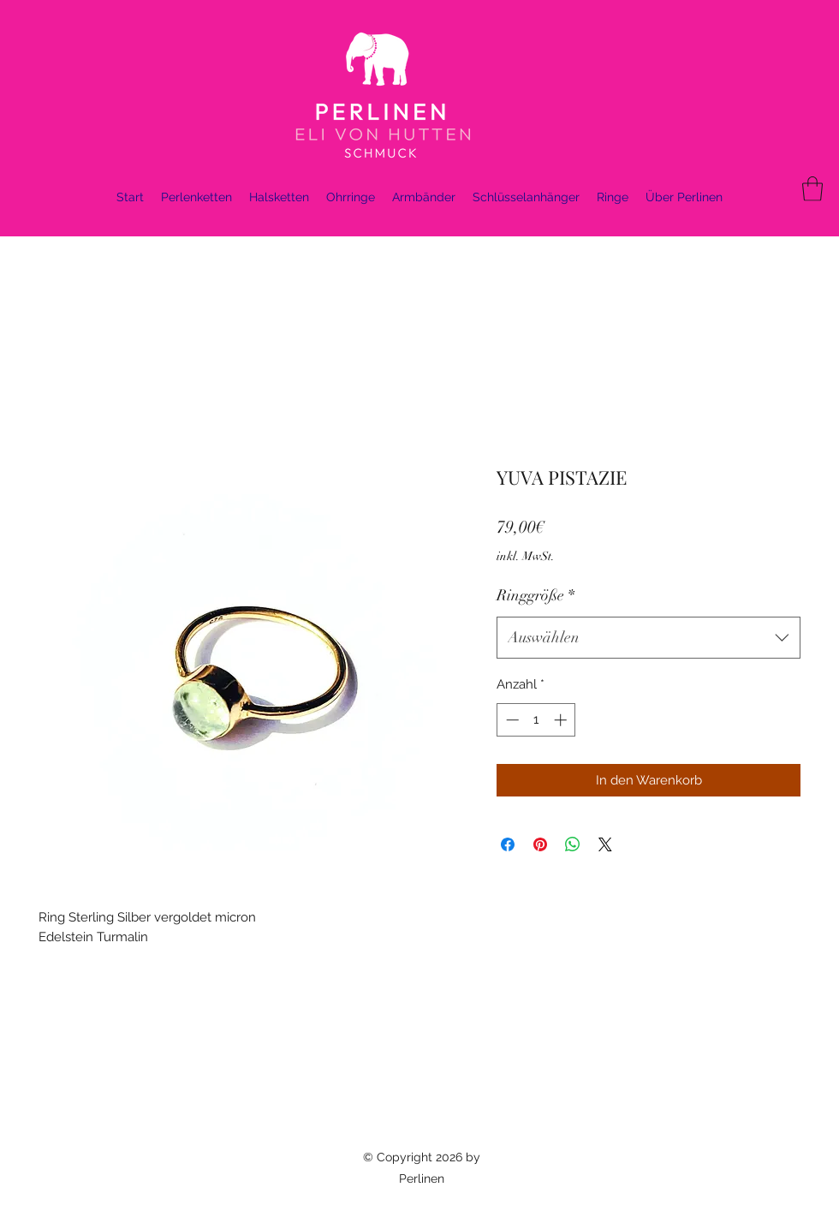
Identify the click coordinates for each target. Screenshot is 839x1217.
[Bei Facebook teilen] (507, 844)
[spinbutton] (536, 720)
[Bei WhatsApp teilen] (572, 844)
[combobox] (648, 638)
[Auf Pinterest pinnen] (540, 844)
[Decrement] (510, 720)
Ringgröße (535, 595)
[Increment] (562, 720)
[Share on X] (605, 844)
